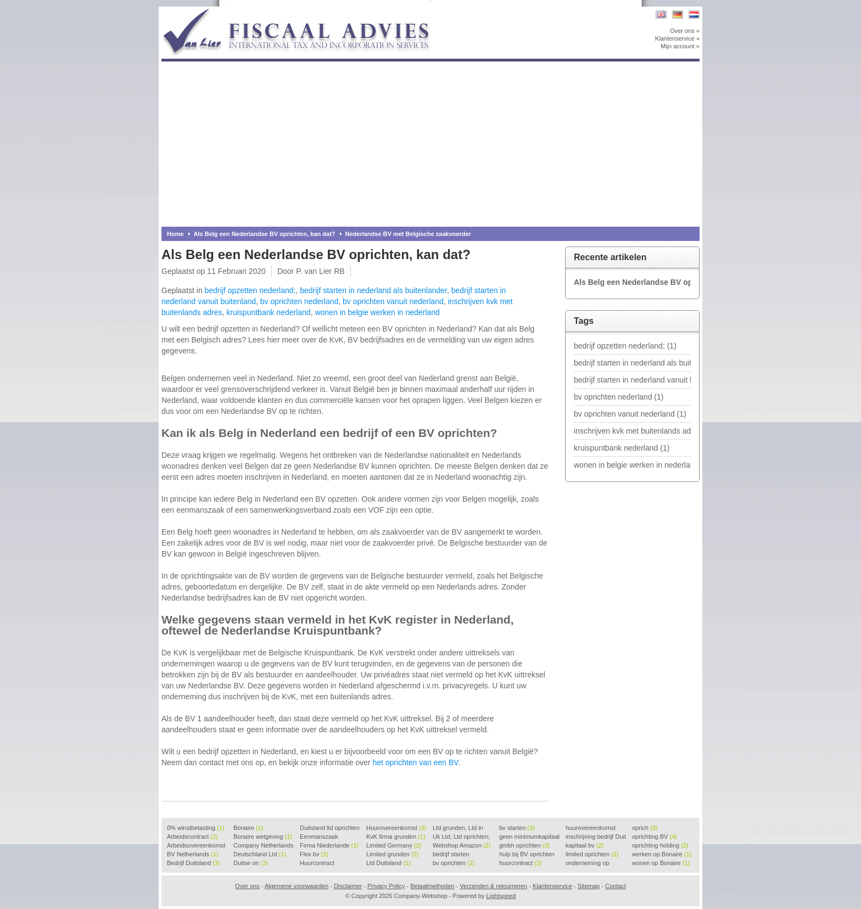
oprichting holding (660, 845)
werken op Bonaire (661, 854)
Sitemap (589, 886)
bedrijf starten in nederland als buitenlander (373, 290)
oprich (644, 827)
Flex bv (314, 854)
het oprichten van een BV (415, 762)
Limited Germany (393, 845)
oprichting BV (654, 836)
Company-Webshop (306, 12)
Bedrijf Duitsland (193, 863)
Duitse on (250, 863)
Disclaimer (348, 886)
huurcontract (520, 863)
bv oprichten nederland (299, 301)
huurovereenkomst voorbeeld (591, 828)
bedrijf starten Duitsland (451, 854)
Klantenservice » (677, 38)
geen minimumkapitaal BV (529, 837)
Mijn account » (680, 46)
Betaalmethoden (432, 886)
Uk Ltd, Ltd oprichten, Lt (461, 837)
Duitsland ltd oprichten (330, 828)
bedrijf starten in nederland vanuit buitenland (632, 379)
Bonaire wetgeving (262, 836)
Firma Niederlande (329, 845)
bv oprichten (453, 863)
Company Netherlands (263, 846)
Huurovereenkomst (396, 827)
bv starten (517, 827)
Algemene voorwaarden (296, 886)
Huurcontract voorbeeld (318, 863)
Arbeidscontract (192, 836)
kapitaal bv (584, 845)
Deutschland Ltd (259, 854)
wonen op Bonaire (661, 863)
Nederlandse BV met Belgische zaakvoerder (408, 234)
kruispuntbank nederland (268, 312)
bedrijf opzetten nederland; (250, 290)
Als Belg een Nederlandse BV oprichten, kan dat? (265, 234)
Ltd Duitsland (388, 863)
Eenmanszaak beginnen (319, 837)
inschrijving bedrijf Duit (596, 837)
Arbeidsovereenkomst (196, 846)
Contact (615, 886)
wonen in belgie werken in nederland (377, 312)
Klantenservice (552, 886)
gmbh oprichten (524, 845)
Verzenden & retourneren (493, 886)
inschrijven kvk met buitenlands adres (632, 431)
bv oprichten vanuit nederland (393, 301)
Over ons (247, 886)
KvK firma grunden (396, 836)
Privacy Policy (386, 886)
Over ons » (685, 30)
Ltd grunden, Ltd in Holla (458, 828)
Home (175, 234)
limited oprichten (592, 854)
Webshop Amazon (462, 845)
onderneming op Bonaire (588, 863)
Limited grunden (392, 854)
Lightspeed (501, 896)
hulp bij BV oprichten (527, 854)
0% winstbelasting (196, 827)
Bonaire (248, 827)
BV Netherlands (193, 854)
